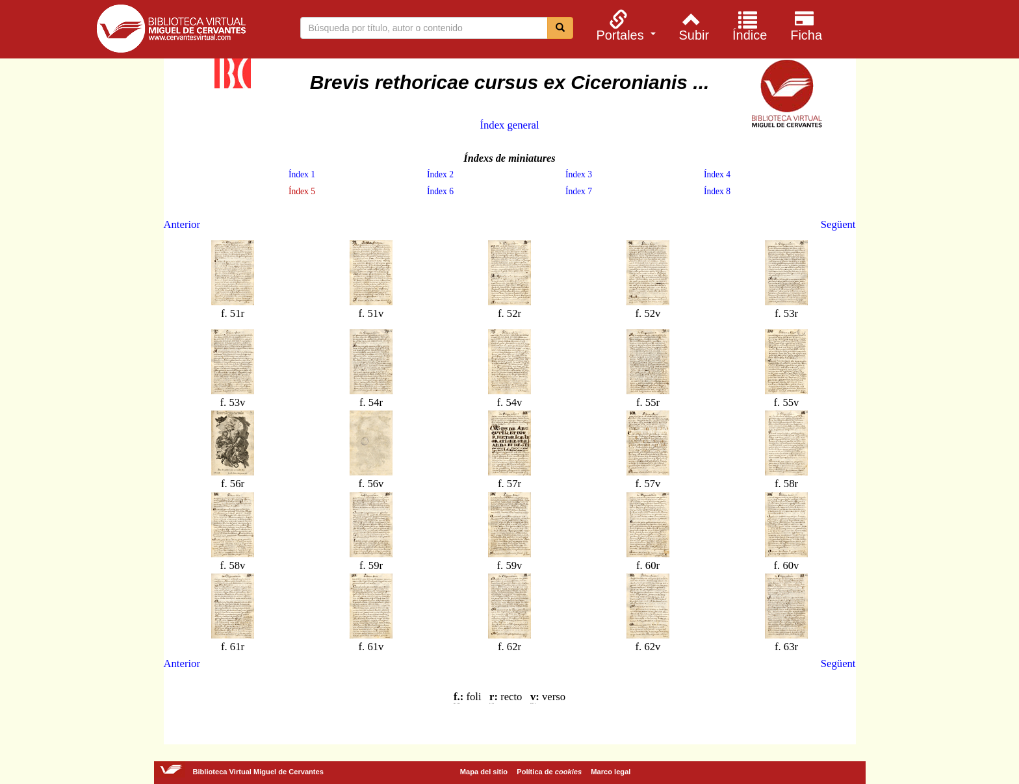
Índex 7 (578, 191)
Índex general (509, 125)
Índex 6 (440, 191)
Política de (549, 772)
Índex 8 (717, 191)
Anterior (182, 224)
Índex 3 (578, 174)
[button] (624, 25)
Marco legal (610, 772)
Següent (838, 224)
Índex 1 (302, 174)
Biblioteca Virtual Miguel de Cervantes (171, 31)
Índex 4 (717, 174)
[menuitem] (624, 25)
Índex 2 (440, 174)
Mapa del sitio (484, 772)
